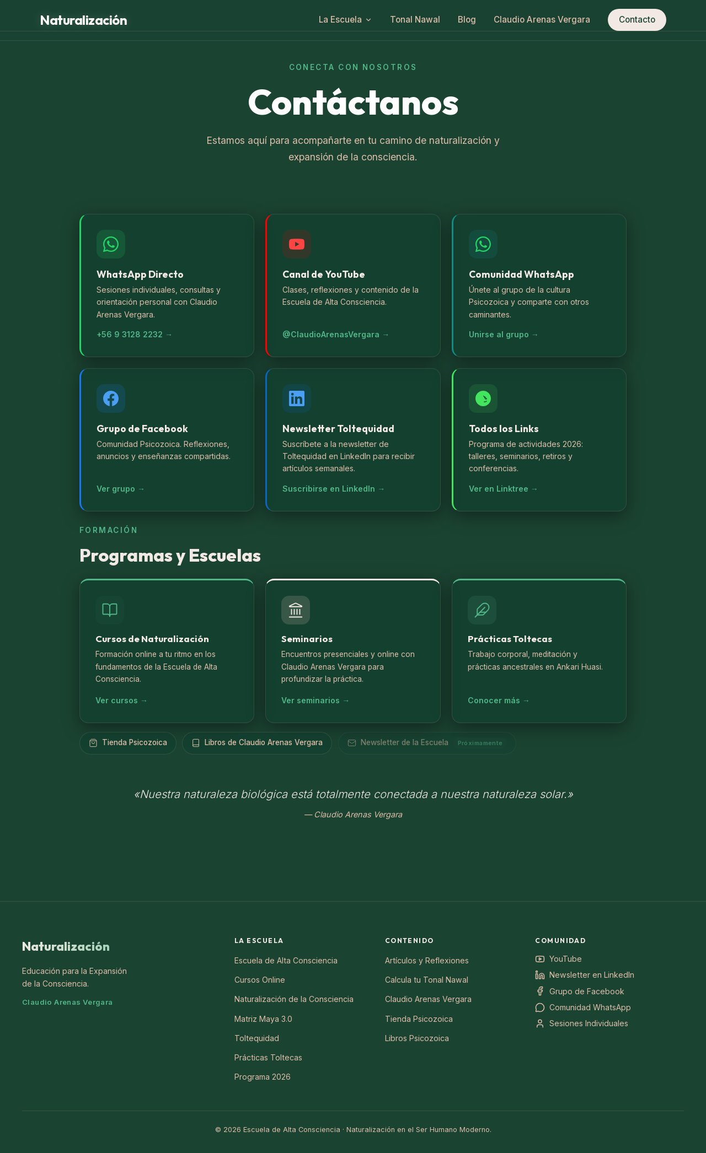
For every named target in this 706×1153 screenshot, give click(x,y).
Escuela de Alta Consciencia (286, 960)
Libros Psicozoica (417, 1038)
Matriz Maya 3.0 (263, 1018)
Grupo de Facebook (579, 991)
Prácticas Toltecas (268, 1057)
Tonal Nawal (415, 19)
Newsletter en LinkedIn (584, 975)
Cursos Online (259, 979)
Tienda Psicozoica (419, 1018)
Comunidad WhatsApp (583, 1007)
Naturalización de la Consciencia (294, 999)
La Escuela (345, 19)
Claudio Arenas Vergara (542, 19)
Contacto (637, 19)
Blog (467, 19)
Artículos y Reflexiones (427, 960)
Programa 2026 (262, 1076)
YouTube (558, 959)
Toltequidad (256, 1038)
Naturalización (66, 946)
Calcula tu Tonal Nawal (426, 979)
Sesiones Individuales (581, 1023)
